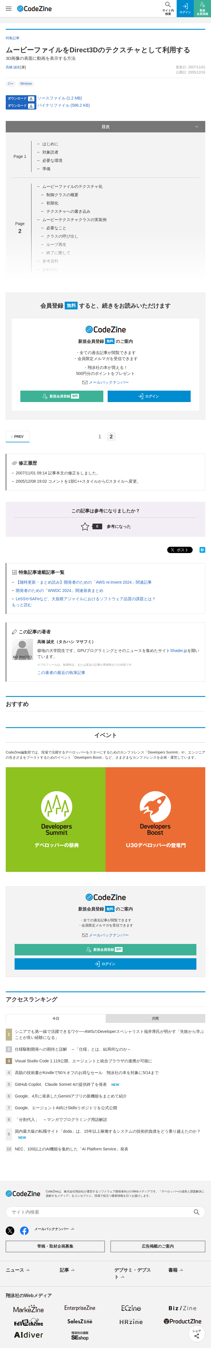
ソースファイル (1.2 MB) (60, 98)
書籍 (176, 1270)
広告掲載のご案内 (158, 1246)
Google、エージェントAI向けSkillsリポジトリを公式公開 (66, 1108)
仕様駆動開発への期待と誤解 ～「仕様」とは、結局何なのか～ (73, 1049)
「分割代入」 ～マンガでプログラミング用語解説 (61, 1119)
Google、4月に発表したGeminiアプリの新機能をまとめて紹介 (71, 1096)
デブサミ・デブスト (132, 1274)
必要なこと (56, 228)
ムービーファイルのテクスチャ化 (72, 186)
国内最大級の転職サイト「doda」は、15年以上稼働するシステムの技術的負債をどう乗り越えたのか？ (108, 1131)
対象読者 (50, 152)
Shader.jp (178, 650)
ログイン (148, 396)
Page (19, 156)
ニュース (18, 1270)
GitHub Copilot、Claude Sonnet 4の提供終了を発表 (61, 1084)
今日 (55, 1019)
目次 (151, 127)
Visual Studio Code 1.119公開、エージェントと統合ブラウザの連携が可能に (83, 1061)
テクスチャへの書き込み (68, 211)
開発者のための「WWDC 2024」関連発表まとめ (59, 590)
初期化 (52, 203)
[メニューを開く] (8, 8)
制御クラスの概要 (62, 194)
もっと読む (22, 605)
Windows (26, 83)
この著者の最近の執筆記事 (61, 672)
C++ (10, 83)
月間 (155, 1019)
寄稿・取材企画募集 (55, 1246)
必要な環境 (52, 160)
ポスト (179, 550)
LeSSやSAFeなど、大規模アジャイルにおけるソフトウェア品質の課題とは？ (86, 599)
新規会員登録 (60, 396)
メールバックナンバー (105, 382)
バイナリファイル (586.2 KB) (64, 105)
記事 (68, 1270)
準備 (46, 168)
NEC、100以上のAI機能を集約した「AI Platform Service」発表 (71, 1149)
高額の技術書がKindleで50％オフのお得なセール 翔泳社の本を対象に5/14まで (87, 1072)
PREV (16, 436)
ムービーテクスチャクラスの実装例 (74, 219)
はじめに (50, 144)
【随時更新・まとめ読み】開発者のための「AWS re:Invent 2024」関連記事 (84, 582)
